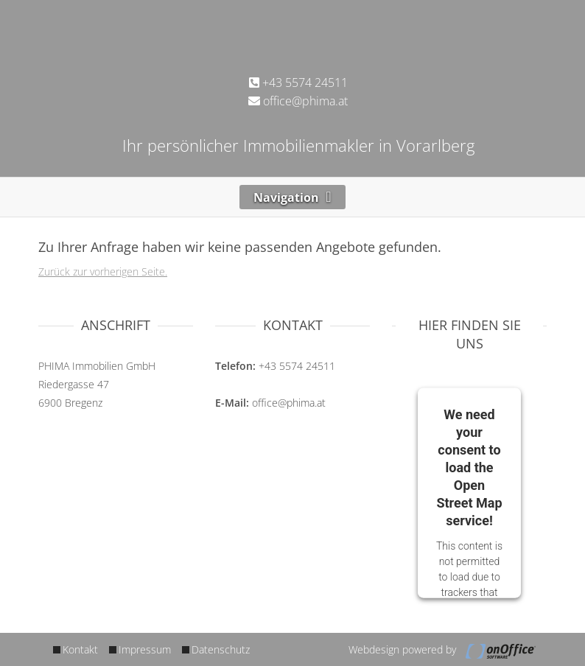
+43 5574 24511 (298, 82)
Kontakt (80, 649)
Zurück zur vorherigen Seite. (102, 271)
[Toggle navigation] (292, 197)
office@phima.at (298, 101)
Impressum (145, 649)
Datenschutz (221, 649)
